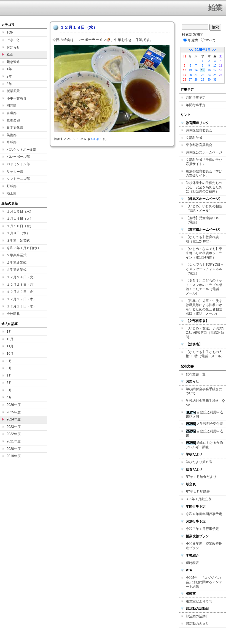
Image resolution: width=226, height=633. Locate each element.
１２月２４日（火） (21, 277)
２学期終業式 (16, 255)
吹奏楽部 (13, 120)
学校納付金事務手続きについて (204, 391)
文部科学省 (194, 138)
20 (190, 74)
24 (214, 74)
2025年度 (14, 412)
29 (202, 79)
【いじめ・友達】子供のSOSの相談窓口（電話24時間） (205, 332)
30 (209, 79)
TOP (10, 32)
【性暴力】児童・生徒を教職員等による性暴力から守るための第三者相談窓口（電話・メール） (204, 307)
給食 (10, 54)
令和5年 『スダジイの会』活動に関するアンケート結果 (204, 582)
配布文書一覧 (196, 374)
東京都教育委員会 (199, 145)
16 (209, 70)
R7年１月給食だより (201, 477)
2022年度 (14, 434)
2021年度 (14, 441)
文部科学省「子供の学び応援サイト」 (204, 162)
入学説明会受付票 (204, 424)
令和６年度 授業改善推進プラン (204, 546)
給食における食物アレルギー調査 (204, 445)
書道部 (12, 113)
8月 (9, 368)
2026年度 (14, 405)
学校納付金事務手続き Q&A (205, 403)
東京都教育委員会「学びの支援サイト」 (204, 173)
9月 (9, 361)
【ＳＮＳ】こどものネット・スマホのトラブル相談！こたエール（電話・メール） (204, 287)
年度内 (190, 40)
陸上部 (12, 193)
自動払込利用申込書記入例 (204, 414)
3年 (9, 84)
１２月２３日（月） (21, 285)
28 (196, 79)
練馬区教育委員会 (199, 130)
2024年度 (14, 419)
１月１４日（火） (20, 219)
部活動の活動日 (197, 616)
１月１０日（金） (20, 226)
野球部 (12, 186)
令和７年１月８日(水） (24, 248)
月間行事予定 (196, 98)
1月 (9, 332)
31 (214, 79)
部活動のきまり (197, 624)
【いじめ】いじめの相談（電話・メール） (204, 208)
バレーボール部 (18, 157)
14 (196, 70)
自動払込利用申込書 (204, 433)
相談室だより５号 (199, 601)
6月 (9, 383)
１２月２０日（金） (21, 292)
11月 (10, 346)
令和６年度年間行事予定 (204, 514)
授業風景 (13, 91)
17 (214, 70)
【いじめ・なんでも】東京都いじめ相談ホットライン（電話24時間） (204, 253)
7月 (9, 376)
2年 (9, 76)
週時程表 (192, 563)
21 (196, 74)
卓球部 (12, 142)
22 (202, 74)
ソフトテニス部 (18, 179)
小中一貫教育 (16, 98)
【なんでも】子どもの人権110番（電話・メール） (205, 354)
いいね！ (96, 139)
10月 (10, 354)
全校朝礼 (13, 314)
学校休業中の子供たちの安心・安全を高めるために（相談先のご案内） (204, 187)
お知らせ (13, 47)
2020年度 (14, 449)
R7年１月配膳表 (198, 492)
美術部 (12, 135)
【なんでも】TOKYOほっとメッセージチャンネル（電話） (205, 269)
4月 (9, 397)
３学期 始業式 (18, 241)
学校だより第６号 (199, 462)
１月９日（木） (18, 233)
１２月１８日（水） (21, 306)
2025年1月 (202, 50)
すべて (208, 40)
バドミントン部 (18, 164)
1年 (9, 69)
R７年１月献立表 (198, 499)
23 (209, 74)
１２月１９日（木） (21, 299)
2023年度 (14, 427)
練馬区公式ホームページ (204, 152)
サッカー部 (15, 172)
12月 (10, 339)
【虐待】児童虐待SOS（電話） (202, 220)
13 (190, 70)
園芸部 (12, 106)
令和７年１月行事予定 (202, 529)
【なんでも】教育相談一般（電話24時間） (204, 239)
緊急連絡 (13, 62)
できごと (13, 40)
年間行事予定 (196, 105)
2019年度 (14, 456)
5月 (9, 390)
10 (214, 65)
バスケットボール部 (21, 150)
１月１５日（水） (20, 211)
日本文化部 (15, 128)
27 (190, 79)
